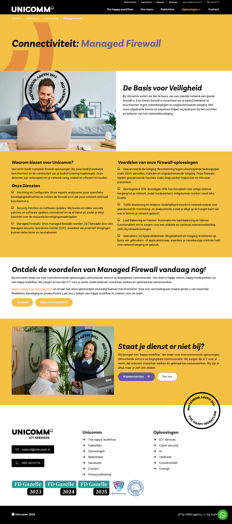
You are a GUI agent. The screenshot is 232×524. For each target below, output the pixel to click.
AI (157, 451)
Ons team (146, 9)
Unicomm (16, 18)
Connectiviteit (51, 18)
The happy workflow (120, 9)
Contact (213, 9)
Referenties (130, 2)
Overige (161, 468)
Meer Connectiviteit (54, 302)
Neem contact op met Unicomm (32, 289)
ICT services (164, 439)
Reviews (173, 2)
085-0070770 (213, 2)
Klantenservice (136, 376)
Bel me (167, 376)
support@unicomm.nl (192, 2)
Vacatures (146, 2)
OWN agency (193, 514)
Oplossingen (191, 9)
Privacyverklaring (96, 474)
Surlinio (215, 514)
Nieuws (160, 2)
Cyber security (165, 445)
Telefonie (162, 457)
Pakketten (167, 9)
